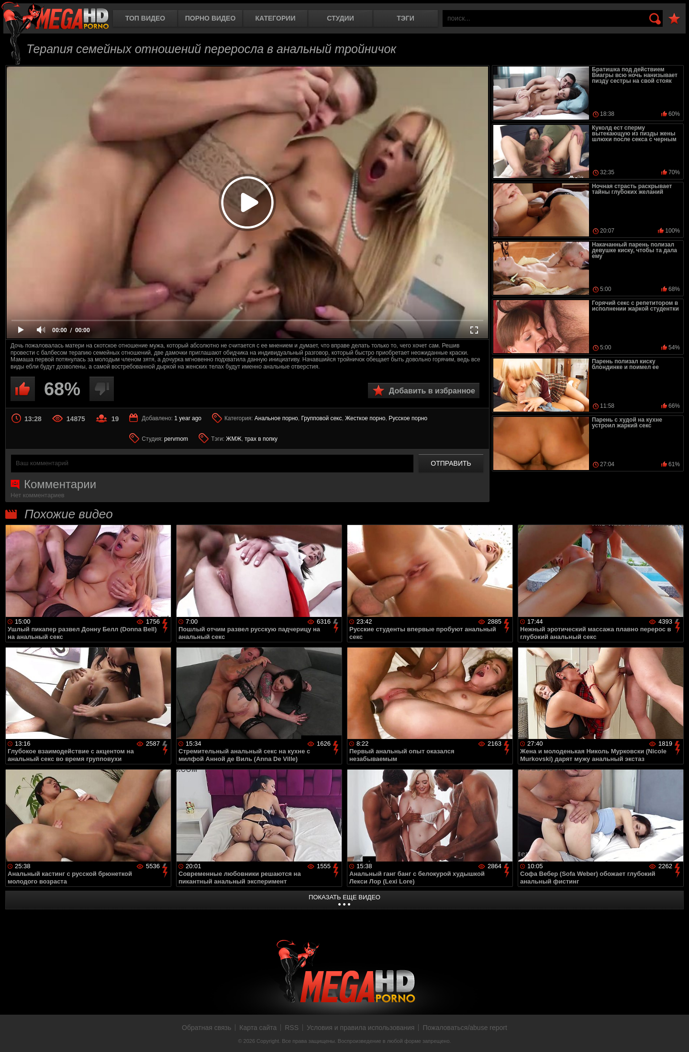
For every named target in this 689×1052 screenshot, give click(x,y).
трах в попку (261, 439)
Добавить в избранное (432, 391)
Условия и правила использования (360, 1027)
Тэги (405, 18)
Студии (340, 18)
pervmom (176, 439)
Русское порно (408, 418)
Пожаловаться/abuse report (464, 1027)
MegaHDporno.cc (55, 16)
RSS (292, 1027)
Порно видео (210, 18)
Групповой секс (321, 418)
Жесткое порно (365, 418)
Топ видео (145, 18)
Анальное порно (276, 418)
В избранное (674, 18)
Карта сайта (258, 1027)
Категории (276, 18)
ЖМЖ (233, 439)
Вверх (675, 1034)
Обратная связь (206, 1027)
